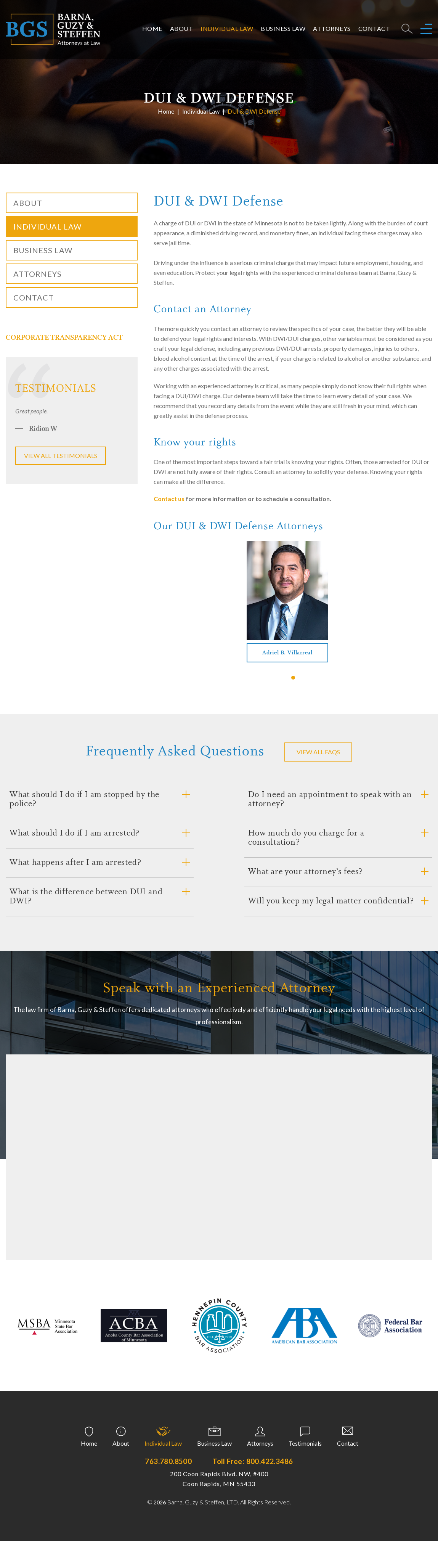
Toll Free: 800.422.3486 (252, 1461)
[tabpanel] (287, 601)
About (181, 28)
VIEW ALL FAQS (318, 751)
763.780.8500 (168, 1461)
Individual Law (227, 28)
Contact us (169, 498)
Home (152, 28)
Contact (374, 28)
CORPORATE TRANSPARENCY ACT (64, 337)
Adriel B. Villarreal (287, 653)
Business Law (283, 28)
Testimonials (305, 1443)
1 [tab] (293, 678)
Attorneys (332, 28)
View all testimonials (60, 455)
